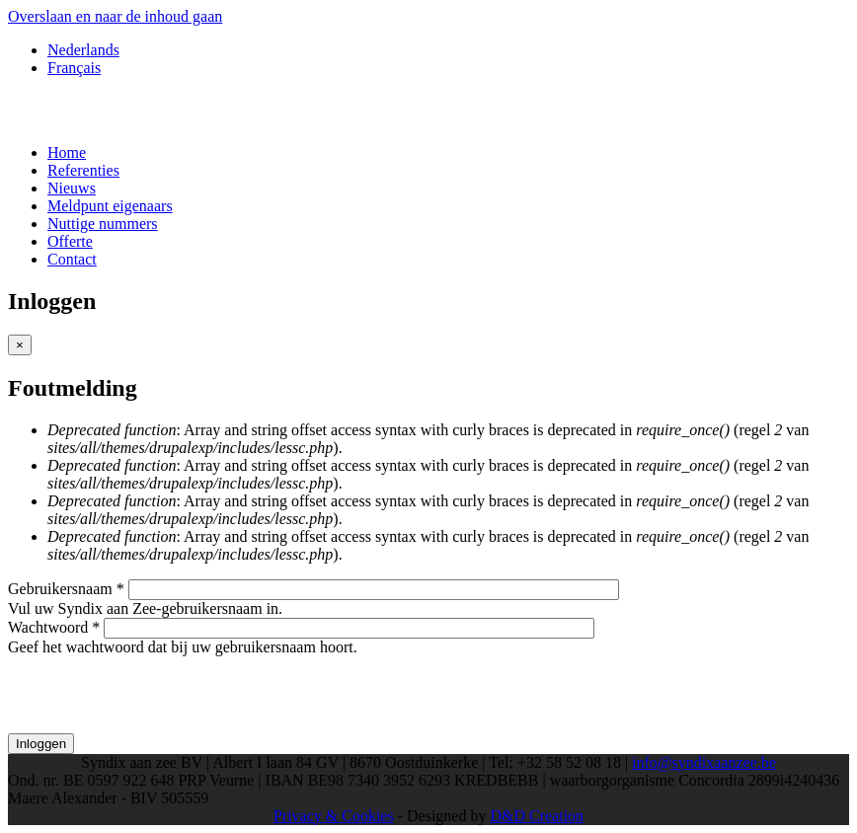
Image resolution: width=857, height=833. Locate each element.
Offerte (70, 241)
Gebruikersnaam (66, 588)
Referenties (83, 170)
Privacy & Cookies (333, 815)
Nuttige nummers (102, 223)
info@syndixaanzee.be (704, 762)
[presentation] (158, 694)
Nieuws (71, 188)
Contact (72, 259)
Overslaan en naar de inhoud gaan (115, 16)
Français (74, 67)
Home (66, 152)
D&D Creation (537, 815)
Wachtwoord (54, 627)
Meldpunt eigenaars (110, 205)
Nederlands (83, 49)
